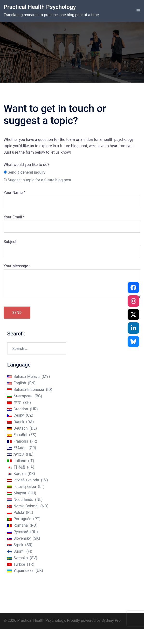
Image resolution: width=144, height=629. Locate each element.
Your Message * (72, 281)
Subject (72, 246)
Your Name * (72, 197)
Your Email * (72, 222)
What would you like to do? (26, 164)
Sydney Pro (111, 620)
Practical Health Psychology (40, 7)
